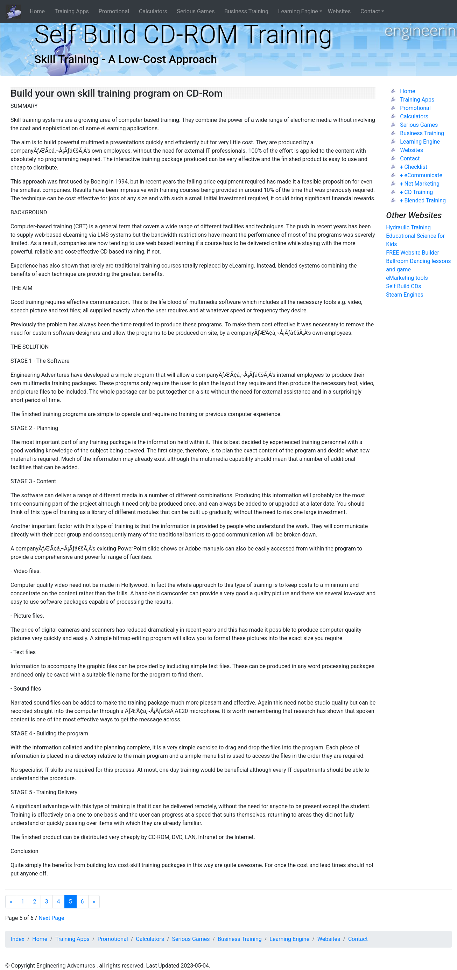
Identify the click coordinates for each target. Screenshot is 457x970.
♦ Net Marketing (420, 183)
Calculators (155, 11)
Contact (370, 11)
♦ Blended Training (423, 200)
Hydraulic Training (408, 227)
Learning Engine (298, 11)
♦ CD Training (416, 192)
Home (39, 11)
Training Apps (74, 11)
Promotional (116, 11)
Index (17, 939)
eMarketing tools (407, 278)
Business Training (248, 11)
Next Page (51, 918)
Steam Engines (404, 294)
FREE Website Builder (412, 252)
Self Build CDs (403, 286)
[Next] (94, 901)
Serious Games (198, 11)
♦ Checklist (413, 167)
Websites (341, 11)
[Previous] (11, 901)
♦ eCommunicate (421, 175)
